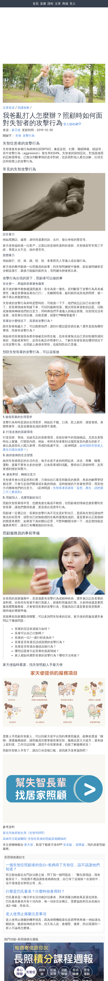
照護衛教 (23, 107)
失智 (18, 135)
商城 (65, 3)
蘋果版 (80, 844)
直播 (43, 3)
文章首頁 (9, 107)
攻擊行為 (29, 135)
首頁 (36, 3)
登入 (73, 3)
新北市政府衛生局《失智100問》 (24, 833)
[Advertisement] (54, 28)
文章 (58, 3)
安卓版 (67, 844)
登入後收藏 (72, 124)
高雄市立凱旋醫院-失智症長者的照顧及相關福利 (34, 839)
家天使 (16, 130)
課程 (50, 3)
